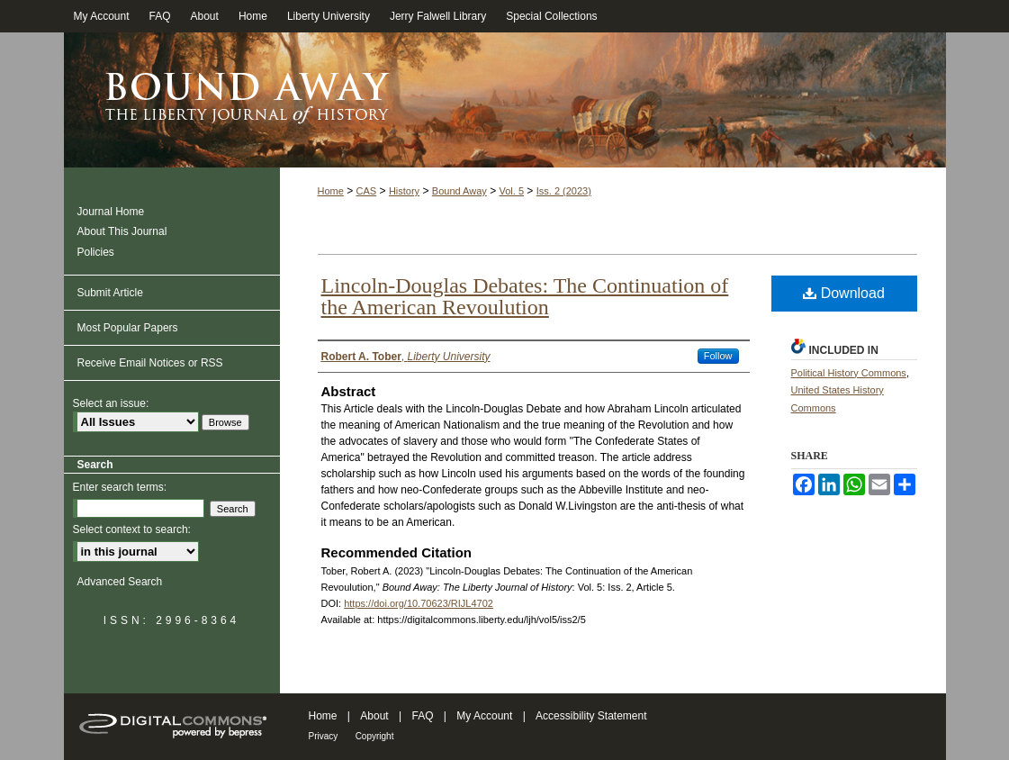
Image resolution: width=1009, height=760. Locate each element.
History (404, 190)
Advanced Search (120, 581)
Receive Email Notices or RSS (150, 363)
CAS (366, 190)
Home (331, 190)
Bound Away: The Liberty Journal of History (505, 99)
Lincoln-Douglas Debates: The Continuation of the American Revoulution (525, 296)
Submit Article (110, 292)
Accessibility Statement (591, 716)
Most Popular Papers (127, 327)
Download (844, 293)
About (374, 716)
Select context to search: (132, 529)
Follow (718, 355)
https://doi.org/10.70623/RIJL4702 (418, 603)
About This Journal (122, 231)
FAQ (422, 716)
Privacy (323, 736)
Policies (95, 252)
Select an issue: (111, 403)
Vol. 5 (511, 190)
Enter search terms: (120, 487)
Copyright (375, 736)
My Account (484, 716)
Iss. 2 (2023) (563, 190)
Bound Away (459, 190)
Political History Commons (848, 372)
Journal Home (111, 211)
